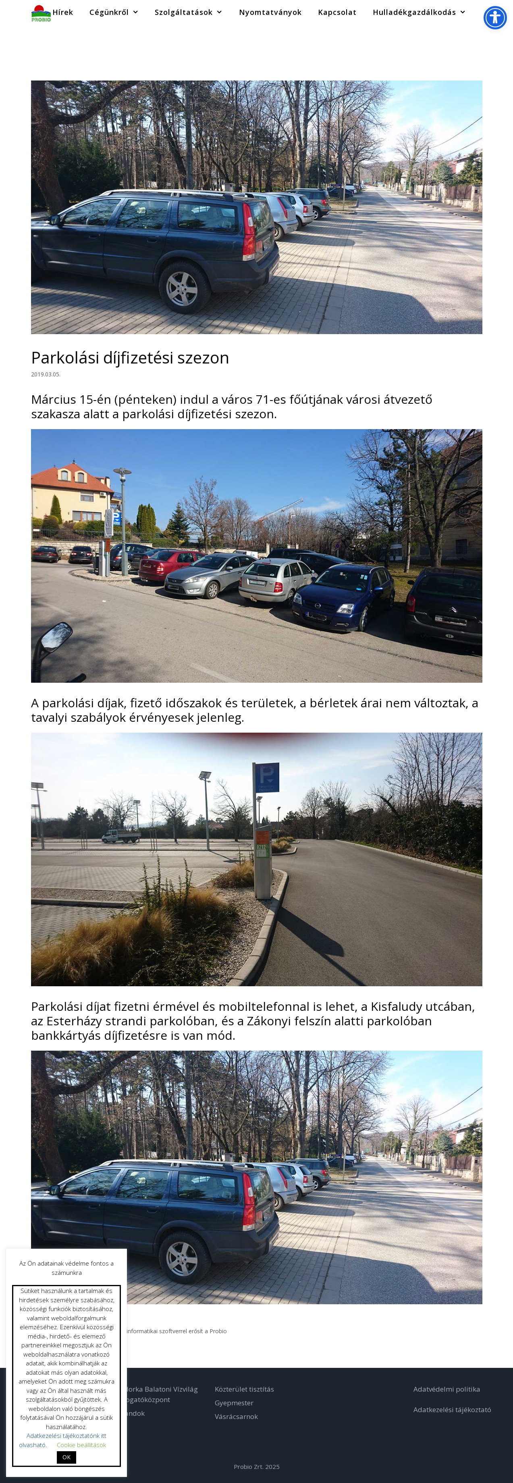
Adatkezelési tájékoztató (452, 1409)
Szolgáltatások (193, 12)
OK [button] (66, 1457)
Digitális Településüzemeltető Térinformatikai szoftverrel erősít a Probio (133, 1331)
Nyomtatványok (270, 12)
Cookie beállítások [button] (81, 1445)
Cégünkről (118, 12)
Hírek (62, 12)
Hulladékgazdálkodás (423, 12)
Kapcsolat (337, 12)
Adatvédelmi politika (446, 1389)
